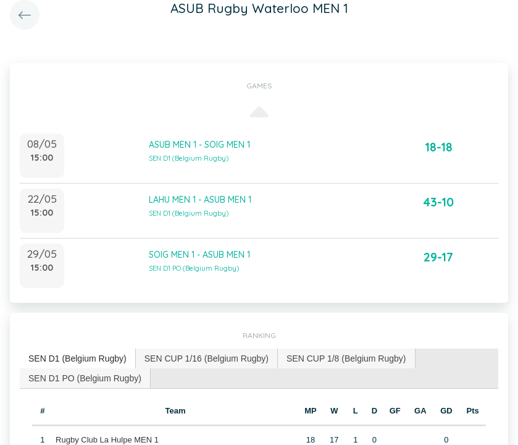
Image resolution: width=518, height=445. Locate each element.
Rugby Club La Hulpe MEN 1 (107, 439)
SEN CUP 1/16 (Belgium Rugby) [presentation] (206, 358)
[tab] (78, 359)
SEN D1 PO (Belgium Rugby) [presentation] (84, 378)
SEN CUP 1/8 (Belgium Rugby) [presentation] (346, 358)
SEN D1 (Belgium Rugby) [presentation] (77, 358)
